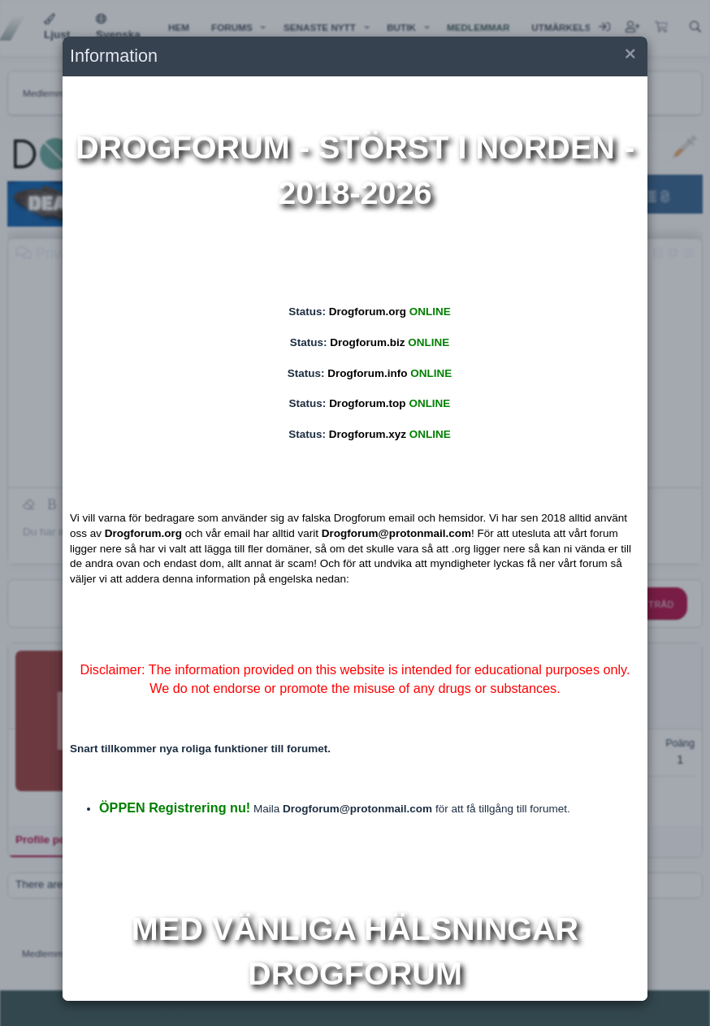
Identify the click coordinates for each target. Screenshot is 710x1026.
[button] (628, 56)
